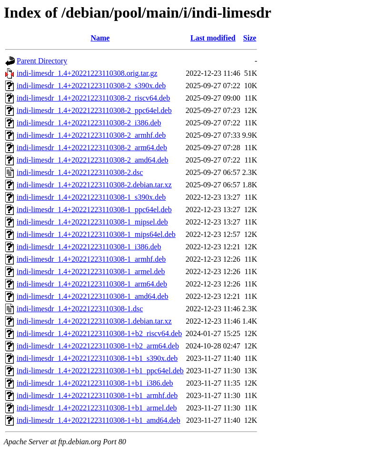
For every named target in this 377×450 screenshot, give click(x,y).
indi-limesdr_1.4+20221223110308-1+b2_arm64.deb (98, 346)
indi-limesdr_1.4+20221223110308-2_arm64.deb (92, 147)
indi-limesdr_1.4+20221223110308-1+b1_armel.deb (97, 408)
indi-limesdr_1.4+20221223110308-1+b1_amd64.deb (98, 420)
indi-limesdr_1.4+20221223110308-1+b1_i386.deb (95, 383)
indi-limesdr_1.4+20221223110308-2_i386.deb (89, 123)
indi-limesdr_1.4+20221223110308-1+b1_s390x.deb (97, 358)
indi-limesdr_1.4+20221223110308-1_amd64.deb (93, 296)
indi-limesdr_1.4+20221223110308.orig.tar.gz (87, 73)
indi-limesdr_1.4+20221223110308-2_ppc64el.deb (94, 110)
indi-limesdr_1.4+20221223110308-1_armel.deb (91, 271)
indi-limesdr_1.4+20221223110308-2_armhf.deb (91, 135)
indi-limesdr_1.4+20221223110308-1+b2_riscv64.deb (99, 333)
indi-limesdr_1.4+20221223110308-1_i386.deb (89, 247)
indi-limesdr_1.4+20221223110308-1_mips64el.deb (96, 234)
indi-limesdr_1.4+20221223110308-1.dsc (80, 309)
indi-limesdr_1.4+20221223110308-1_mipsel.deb (92, 222)
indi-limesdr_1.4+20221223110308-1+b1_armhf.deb (97, 395)
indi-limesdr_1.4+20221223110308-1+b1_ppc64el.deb (100, 371)
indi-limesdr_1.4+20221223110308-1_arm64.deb (92, 284)
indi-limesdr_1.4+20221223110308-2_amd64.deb (93, 160)
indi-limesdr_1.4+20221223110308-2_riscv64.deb (93, 98)
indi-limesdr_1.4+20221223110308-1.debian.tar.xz (94, 321)
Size (250, 38)
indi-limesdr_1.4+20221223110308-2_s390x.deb (91, 86)
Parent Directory (42, 61)
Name (99, 38)
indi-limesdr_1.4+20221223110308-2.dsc (80, 172)
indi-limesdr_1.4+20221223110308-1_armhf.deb (91, 259)
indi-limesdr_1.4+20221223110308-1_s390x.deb (91, 197)
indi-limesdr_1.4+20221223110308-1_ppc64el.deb (94, 209)
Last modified (213, 38)
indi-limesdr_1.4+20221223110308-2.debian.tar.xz (94, 185)
